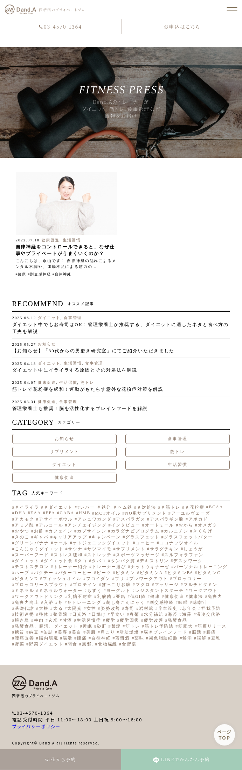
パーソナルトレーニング (201, 566)
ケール (61, 543)
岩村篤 (146, 608)
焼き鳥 (22, 620)
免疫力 (215, 596)
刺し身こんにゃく (125, 602)
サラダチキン (164, 548)
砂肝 (102, 626)
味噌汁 (200, 602)
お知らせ (47, 344)
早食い (118, 614)
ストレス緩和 (68, 554)
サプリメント (64, 451)
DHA (20, 512)
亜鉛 (121, 596)
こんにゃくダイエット (39, 548)
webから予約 (60, 759)
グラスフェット (142, 537)
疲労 (111, 620)
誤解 (202, 638)
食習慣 (129, 644)
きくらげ (203, 531)
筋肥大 (185, 626)
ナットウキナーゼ (150, 566)
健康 (22, 274)
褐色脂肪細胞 (163, 638)
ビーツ (104, 572)
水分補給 (154, 614)
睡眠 (87, 626)
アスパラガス (130, 519)
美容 (63, 632)
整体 (44, 614)
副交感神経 (40, 274)
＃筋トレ (170, 507)
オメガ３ (207, 525)
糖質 (20, 632)
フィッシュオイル (62, 578)
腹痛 (82, 638)
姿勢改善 (110, 608)
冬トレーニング (84, 602)
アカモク (24, 519)
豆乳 (216, 638)
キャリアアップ (70, 537)
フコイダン (98, 578)
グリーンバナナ (32, 543)
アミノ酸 (24, 525)
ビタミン (125, 572)
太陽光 (74, 608)
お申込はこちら (181, 26)
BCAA (216, 506)
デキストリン (154, 560)
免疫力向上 (27, 602)
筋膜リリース (212, 626)
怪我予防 (211, 608)
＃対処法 (147, 507)
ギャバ (41, 537)
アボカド (198, 519)
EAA (35, 512)
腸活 (67, 638)
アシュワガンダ (94, 519)
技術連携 (24, 614)
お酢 (39, 531)
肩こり (108, 632)
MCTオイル (107, 513)
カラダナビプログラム (135, 531)
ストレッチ (99, 554)
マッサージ (167, 584)
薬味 (139, 638)
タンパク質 (123, 560)
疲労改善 (154, 620)
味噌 (183, 602)
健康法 (196, 596)
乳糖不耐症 (80, 596)
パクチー (44, 572)
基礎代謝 (24, 608)
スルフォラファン (183, 554)
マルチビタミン (200, 584)
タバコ (99, 560)
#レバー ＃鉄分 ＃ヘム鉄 (104, 507)
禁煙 (116, 626)
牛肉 (39, 620)
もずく (94, 590)
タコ (82, 560)
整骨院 (60, 614)
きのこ (22, 537)
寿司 (129, 608)
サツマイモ (99, 548)
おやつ (22, 531)
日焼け (98, 614)
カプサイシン (91, 531)
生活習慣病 (89, 620)
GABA (67, 512)
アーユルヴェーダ (190, 513)
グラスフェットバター (188, 537)
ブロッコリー (187, 578)
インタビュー (125, 525)
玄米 (53, 620)
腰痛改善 (24, 638)
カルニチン (176, 531)
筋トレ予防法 (159, 626)
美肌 (91, 632)
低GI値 (138, 596)
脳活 (197, 632)
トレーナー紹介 (71, 566)
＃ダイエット (58, 507)
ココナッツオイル (179, 543)
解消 (187, 638)
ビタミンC (209, 572)
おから (186, 525)
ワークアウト (202, 590)
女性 (91, 608)
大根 (44, 608)
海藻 (187, 614)
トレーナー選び (109, 566)
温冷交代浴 (208, 614)
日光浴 (79, 614)
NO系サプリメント (145, 513)
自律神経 (63, 274)
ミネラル (24, 590)
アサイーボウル (56, 519)
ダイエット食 (58, 560)
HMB (84, 512)
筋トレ (87, 382)
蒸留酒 (122, 638)
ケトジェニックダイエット (101, 543)
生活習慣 (72, 240)
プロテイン (85, 584)
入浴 (49, 602)
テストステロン (32, 566)
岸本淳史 (168, 608)
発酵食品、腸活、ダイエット (46, 626)
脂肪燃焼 (129, 632)
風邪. (88, 644)
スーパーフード (32, 554)
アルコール (51, 525)
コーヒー (145, 543)
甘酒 (67, 620)
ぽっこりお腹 (116, 584)
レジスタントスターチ (159, 590)
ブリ (120, 578)
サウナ (75, 548)
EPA (50, 512)
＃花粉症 (195, 507)
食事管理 (73, 318)
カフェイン (60, 531)
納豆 (34, 632)
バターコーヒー (75, 572)
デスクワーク (187, 560)
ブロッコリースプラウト (41, 584)
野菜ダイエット (46, 644)
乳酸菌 (104, 596)
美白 (77, 632)
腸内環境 (48, 638)
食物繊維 (108, 644)
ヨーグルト (118, 590)
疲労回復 (129, 620)
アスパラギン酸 (167, 519)
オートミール (159, 525)
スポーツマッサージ (138, 554)
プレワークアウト (148, 578)
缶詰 (48, 632)
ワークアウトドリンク (39, 596)
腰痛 (211, 632)
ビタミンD (26, 578)
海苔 (173, 614)
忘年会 (189, 608)
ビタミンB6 (180, 572)
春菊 (134, 614)
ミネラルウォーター (61, 590)
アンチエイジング (87, 525)
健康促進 (50, 240)
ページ (224, 735)
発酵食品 (177, 620)
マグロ (143, 584)
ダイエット (49, 318)
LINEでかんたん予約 (181, 759)
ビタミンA (151, 572)
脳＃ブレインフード (165, 632)
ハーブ (22, 572)
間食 (72, 644)
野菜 (20, 644)
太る (58, 608)
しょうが (193, 548)
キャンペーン (106, 537)
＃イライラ (27, 507)
